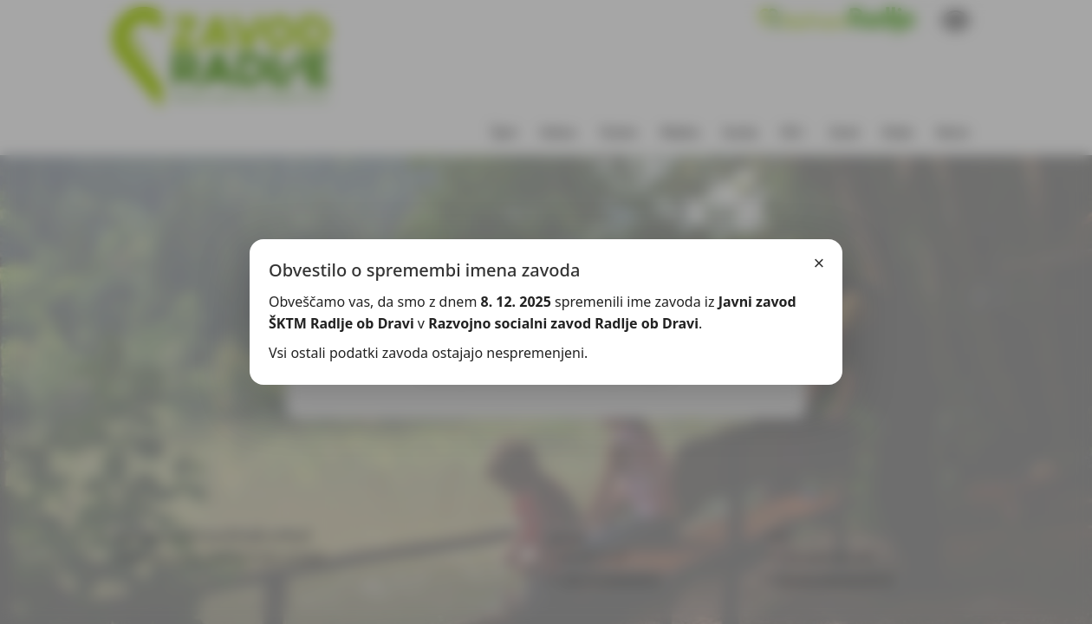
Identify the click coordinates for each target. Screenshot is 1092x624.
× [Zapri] (819, 263)
